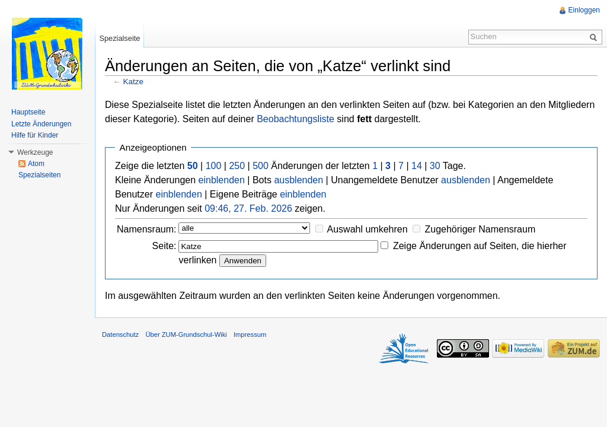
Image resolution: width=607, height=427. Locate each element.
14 (416, 166)
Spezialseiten (39, 175)
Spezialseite (119, 38)
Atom (36, 164)
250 (237, 166)
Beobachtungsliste (295, 119)
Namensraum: (146, 229)
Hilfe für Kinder (34, 135)
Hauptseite (28, 112)
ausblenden (298, 180)
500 (261, 166)
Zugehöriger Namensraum (479, 229)
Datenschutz (120, 334)
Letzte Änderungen (41, 124)
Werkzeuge (35, 152)
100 (214, 166)
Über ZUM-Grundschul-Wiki (185, 334)
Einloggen (584, 10)
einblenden (222, 180)
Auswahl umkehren (367, 229)
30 (435, 166)
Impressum (250, 334)
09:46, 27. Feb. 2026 (248, 208)
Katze (133, 81)
